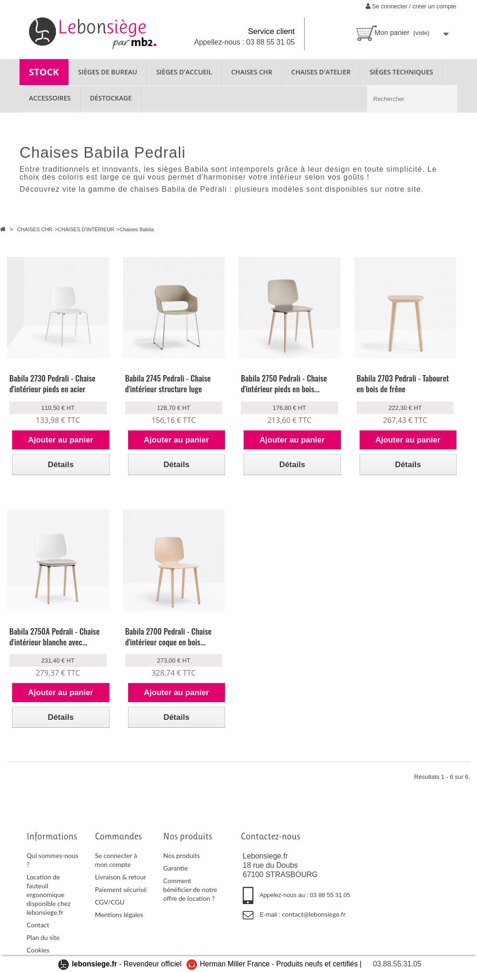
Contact (38, 925)
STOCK (44, 72)
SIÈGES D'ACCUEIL (184, 71)
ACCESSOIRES (50, 98)
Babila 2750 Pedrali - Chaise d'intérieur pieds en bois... (284, 383)
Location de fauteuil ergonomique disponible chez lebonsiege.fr (49, 894)
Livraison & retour (120, 877)
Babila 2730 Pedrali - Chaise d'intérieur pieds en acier (52, 383)
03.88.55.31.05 (397, 964)
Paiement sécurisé (121, 889)
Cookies (38, 950)
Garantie (175, 868)
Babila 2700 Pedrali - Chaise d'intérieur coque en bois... (168, 636)
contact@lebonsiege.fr (314, 914)
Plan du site (43, 937)
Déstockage (111, 98)
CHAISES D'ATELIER (320, 71)
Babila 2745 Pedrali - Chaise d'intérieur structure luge (168, 383)
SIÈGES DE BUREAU (107, 71)
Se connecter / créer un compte (411, 6)
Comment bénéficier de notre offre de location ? (190, 889)
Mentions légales (119, 914)
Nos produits (181, 855)
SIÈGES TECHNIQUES (401, 71)
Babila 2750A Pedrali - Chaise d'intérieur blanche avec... (54, 636)
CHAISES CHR (251, 71)
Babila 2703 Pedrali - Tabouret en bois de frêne (403, 383)
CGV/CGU (110, 902)
